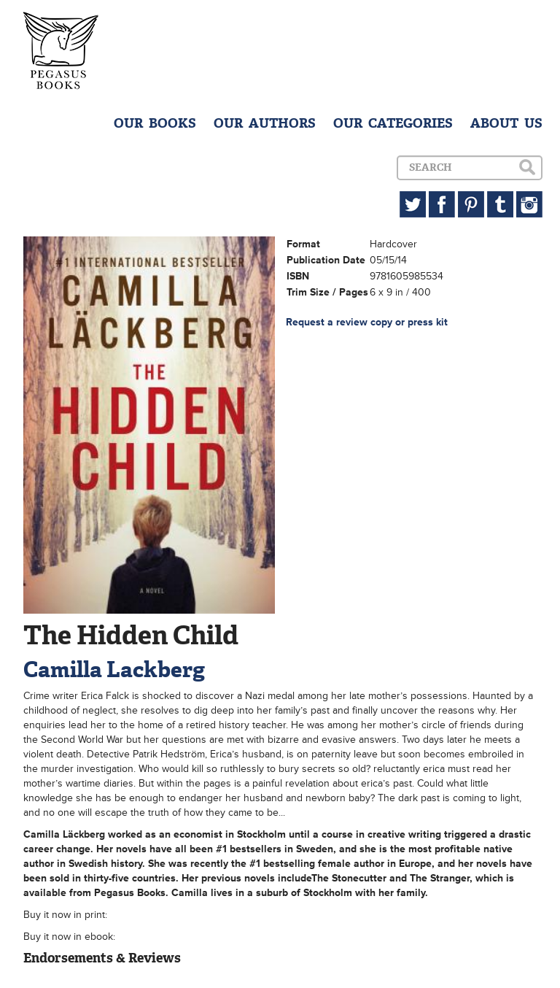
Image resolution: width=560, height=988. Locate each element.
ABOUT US (506, 123)
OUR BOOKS (155, 123)
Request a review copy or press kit (367, 322)
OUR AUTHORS (265, 123)
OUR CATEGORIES (393, 123)
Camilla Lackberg (114, 669)
